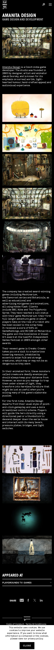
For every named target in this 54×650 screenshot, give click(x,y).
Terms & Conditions (36, 623)
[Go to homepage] (27, 618)
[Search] (44, 5)
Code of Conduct (15, 623)
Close (27, 645)
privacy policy (35, 638)
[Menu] (49, 4)
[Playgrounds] (5, 4)
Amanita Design (11, 66)
